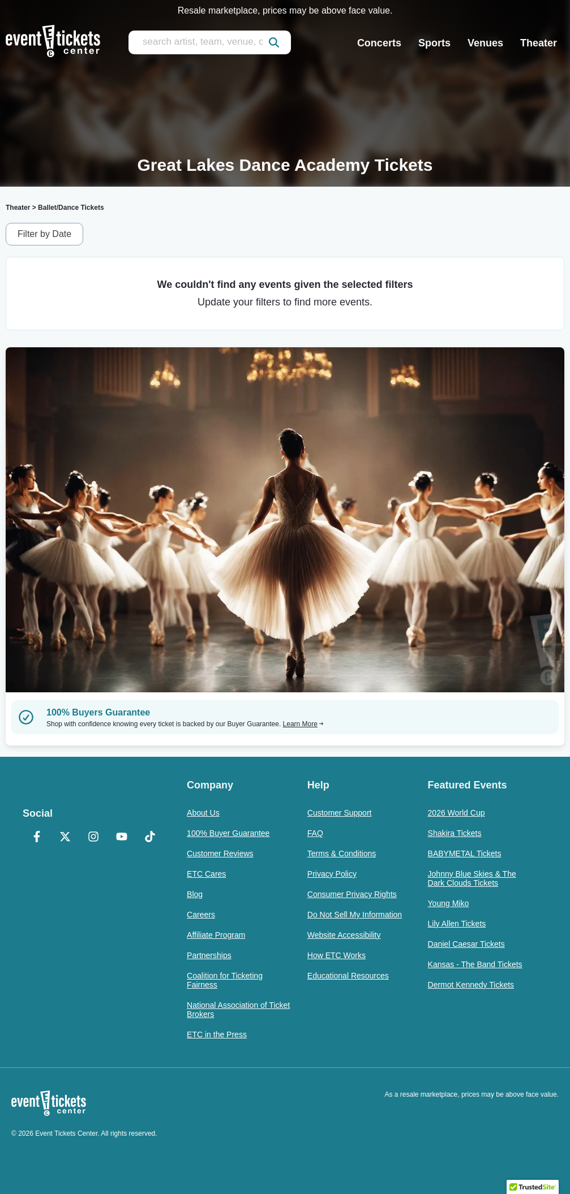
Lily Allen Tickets (457, 923)
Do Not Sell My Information (354, 914)
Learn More (303, 724)
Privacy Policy (332, 873)
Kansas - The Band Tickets (475, 964)
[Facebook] (37, 837)
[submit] (274, 42)
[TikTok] (150, 837)
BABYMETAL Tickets (465, 853)
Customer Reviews (220, 853)
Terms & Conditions (341, 853)
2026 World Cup (456, 812)
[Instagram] (93, 837)
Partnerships (209, 955)
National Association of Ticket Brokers (238, 1010)
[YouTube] (122, 837)
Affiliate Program (216, 934)
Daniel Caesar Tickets (466, 944)
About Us (203, 812)
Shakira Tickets (455, 833)
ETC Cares (206, 873)
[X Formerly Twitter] (65, 837)
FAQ (315, 833)
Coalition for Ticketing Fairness (225, 980)
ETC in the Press (217, 1034)
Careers (201, 914)
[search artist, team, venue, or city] (209, 42)
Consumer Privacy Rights (352, 894)
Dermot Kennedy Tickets (471, 984)
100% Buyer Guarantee (228, 833)
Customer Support (339, 812)
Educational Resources (348, 975)
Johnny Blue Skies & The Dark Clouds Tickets (472, 878)
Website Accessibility (344, 934)
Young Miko (448, 903)
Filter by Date (44, 234)
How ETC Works (336, 955)
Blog (195, 894)
